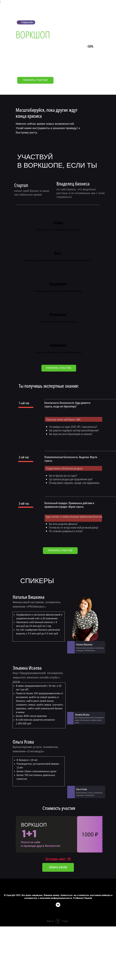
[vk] (58, 906)
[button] (58, 368)
